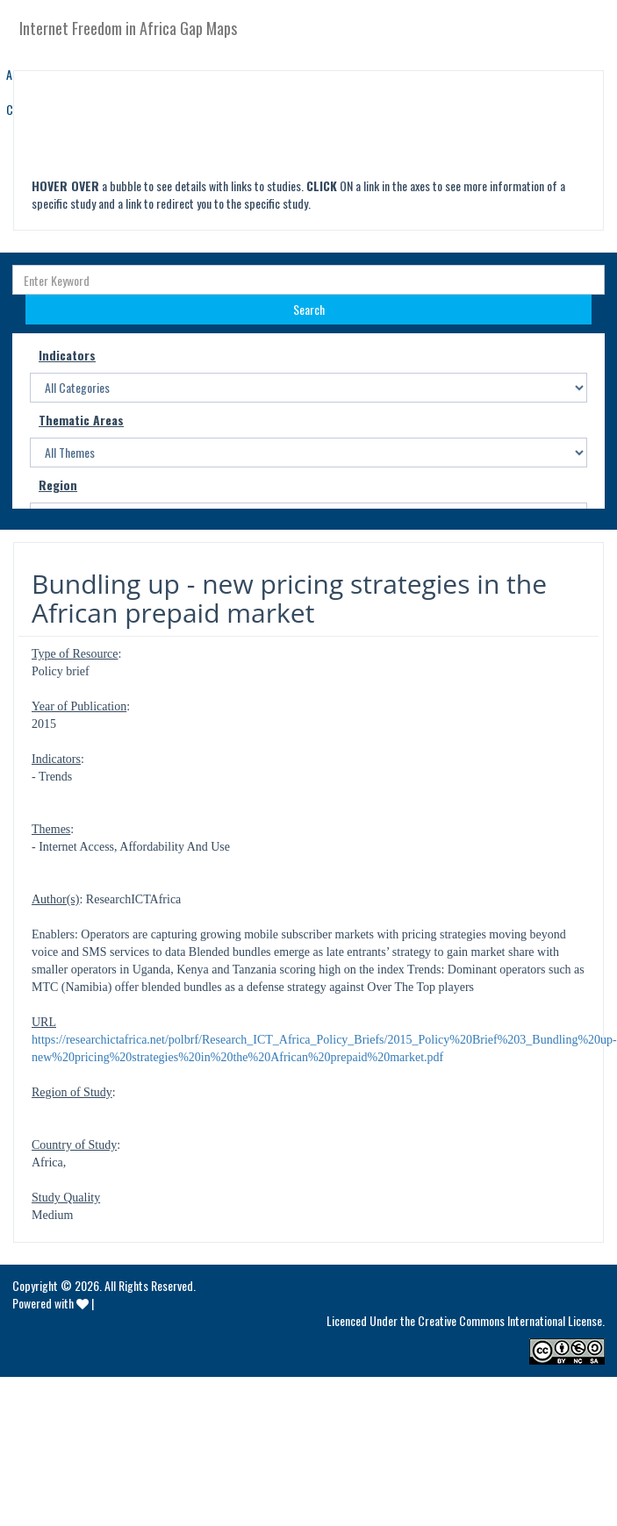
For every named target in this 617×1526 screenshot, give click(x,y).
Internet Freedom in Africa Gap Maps (128, 28)
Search (309, 309)
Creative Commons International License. (511, 1320)
